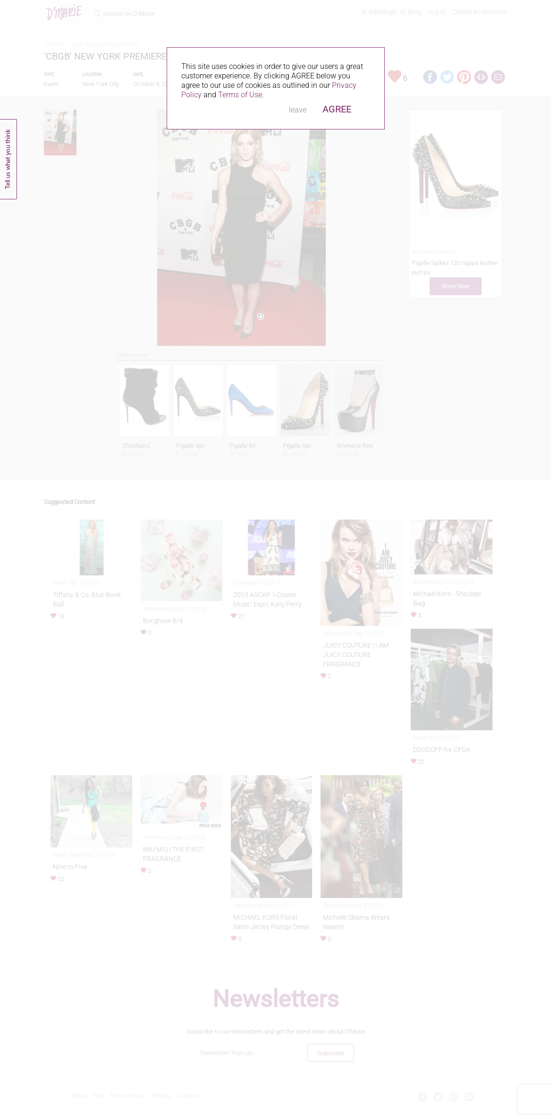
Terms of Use (240, 94)
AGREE (336, 109)
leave (297, 109)
